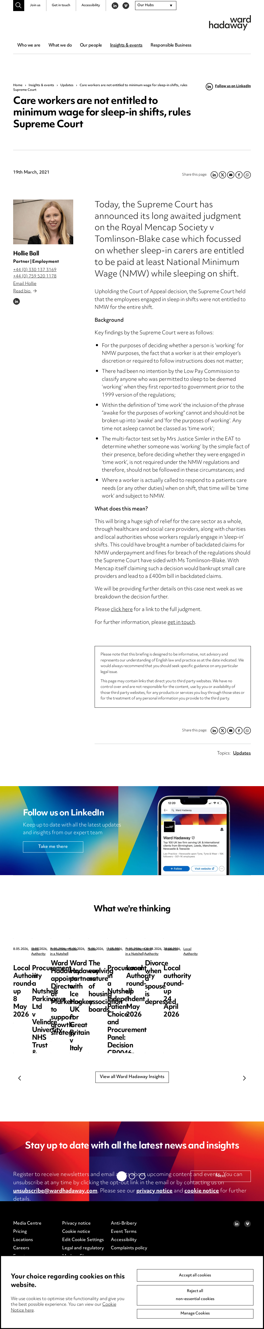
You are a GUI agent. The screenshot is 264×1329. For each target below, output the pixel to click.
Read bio (24, 291)
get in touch (181, 622)
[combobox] (155, 5)
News (225, 949)
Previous (19, 1078)
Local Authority (42, 949)
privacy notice (154, 1191)
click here (122, 610)
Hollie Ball (26, 254)
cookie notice (201, 1191)
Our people (91, 45)
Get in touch (61, 5)
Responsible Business (171, 45)
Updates (66, 85)
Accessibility (90, 5)
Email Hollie (24, 284)
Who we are (28, 45)
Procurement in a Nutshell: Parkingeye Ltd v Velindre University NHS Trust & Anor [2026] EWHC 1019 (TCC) (145, 979)
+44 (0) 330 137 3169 (34, 270)
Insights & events (126, 45)
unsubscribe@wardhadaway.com (55, 1191)
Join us (35, 5)
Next (244, 1078)
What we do (60, 45)
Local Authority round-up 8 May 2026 (50, 967)
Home (17, 85)
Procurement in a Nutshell (145, 949)
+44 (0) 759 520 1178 (34, 276)
